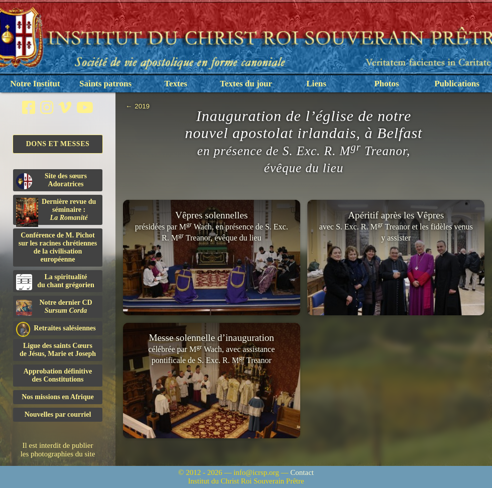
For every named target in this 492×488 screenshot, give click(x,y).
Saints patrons (105, 83)
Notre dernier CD (54, 307)
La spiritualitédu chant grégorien (55, 281)
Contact (302, 472)
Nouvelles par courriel (58, 414)
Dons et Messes (58, 144)
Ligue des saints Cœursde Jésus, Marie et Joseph (58, 349)
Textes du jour (246, 83)
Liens (316, 83)
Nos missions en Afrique (58, 397)
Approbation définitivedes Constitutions (58, 375)
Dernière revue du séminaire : (56, 211)
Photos (386, 83)
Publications (456, 83)
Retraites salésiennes (56, 328)
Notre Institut (35, 83)
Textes (175, 83)
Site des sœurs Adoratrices (51, 180)
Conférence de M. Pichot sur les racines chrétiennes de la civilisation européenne (58, 247)
